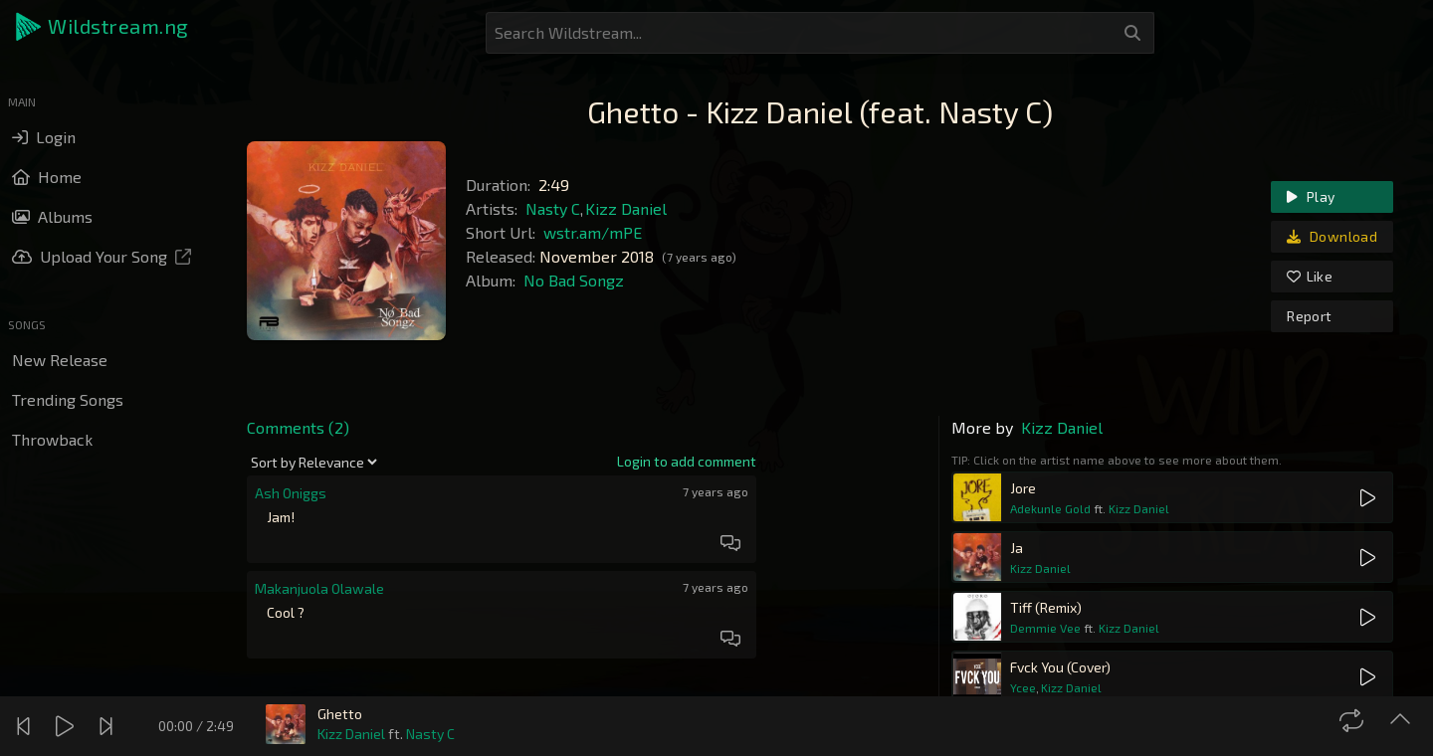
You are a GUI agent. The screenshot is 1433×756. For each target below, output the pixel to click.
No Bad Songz (573, 280)
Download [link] (1332, 236)
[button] (103, 27)
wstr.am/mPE (592, 232)
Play (1310, 196)
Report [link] (1309, 315)
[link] (686, 462)
